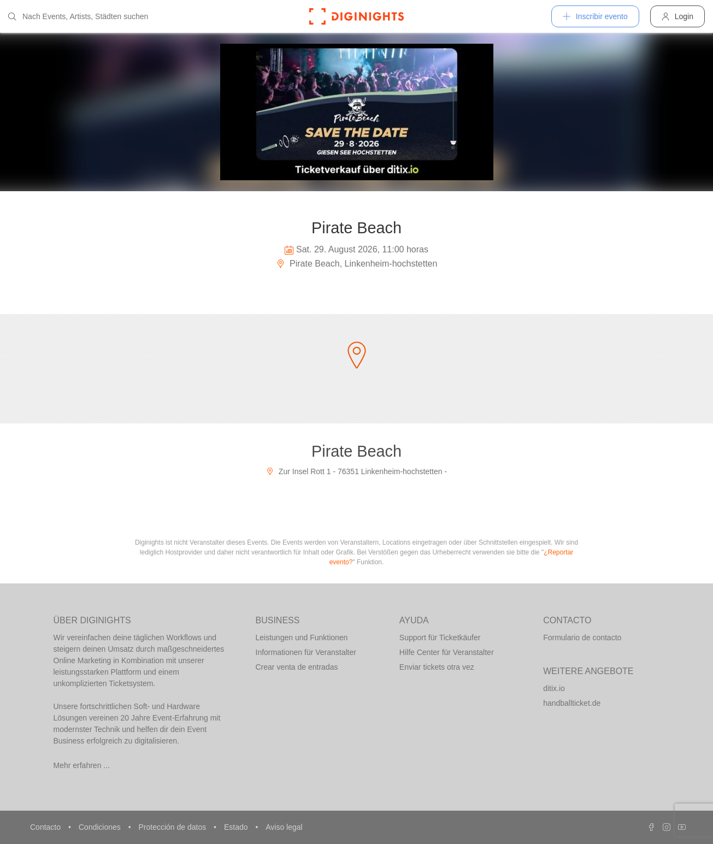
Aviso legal (284, 827)
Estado (237, 827)
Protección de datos (173, 827)
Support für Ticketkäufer (440, 637)
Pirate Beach (356, 451)
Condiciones (101, 827)
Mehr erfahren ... (82, 765)
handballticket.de (571, 703)
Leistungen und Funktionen (302, 637)
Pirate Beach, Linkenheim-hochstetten (357, 263)
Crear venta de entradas (297, 667)
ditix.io (554, 688)
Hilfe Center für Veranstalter (446, 652)
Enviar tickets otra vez (436, 667)
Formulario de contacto (582, 637)
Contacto (46, 827)
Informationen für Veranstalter (306, 652)
